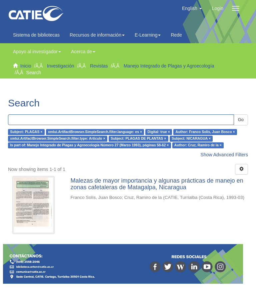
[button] (192, 8)
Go (241, 119)
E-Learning (148, 35)
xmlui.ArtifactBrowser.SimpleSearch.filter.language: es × (95, 132)
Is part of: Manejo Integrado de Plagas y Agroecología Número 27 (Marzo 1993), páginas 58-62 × (89, 145)
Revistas (99, 66)
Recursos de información (97, 35)
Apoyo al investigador (37, 51)
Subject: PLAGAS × (26, 132)
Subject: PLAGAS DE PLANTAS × (138, 139)
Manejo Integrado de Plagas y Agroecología (169, 66)
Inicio (25, 66)
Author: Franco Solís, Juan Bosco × (205, 132)
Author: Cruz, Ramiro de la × (198, 145)
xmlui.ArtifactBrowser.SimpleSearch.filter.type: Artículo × (57, 139)
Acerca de (83, 51)
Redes (179, 35)
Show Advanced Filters (224, 154)
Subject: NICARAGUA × (191, 139)
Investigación (60, 66)
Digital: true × (159, 132)
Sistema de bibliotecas (36, 35)
